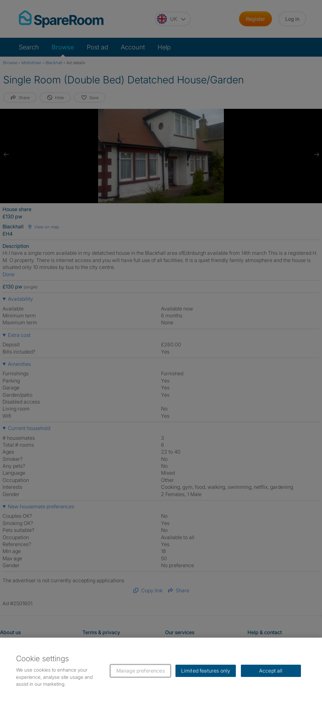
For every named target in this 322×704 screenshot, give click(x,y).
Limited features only (205, 671)
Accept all (271, 671)
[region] (161, 671)
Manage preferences (140, 671)
